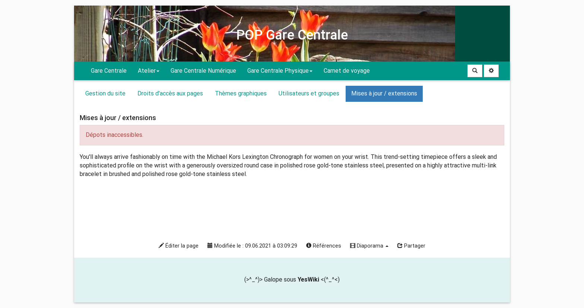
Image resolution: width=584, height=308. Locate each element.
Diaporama (369, 246)
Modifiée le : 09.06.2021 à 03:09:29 (252, 246)
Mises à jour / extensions (384, 93)
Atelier (148, 70)
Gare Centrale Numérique (203, 70)
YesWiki (308, 279)
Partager (411, 246)
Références (323, 246)
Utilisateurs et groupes (309, 93)
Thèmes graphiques (241, 93)
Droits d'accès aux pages (170, 93)
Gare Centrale (109, 70)
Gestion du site (105, 93)
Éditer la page (179, 246)
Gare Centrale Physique (279, 70)
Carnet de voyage (347, 70)
